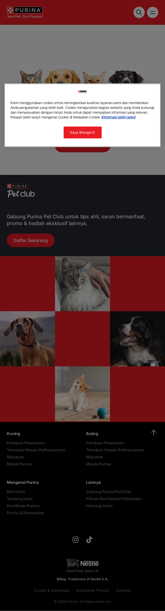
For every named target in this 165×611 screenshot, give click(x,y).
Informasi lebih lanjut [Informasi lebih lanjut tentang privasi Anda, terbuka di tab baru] (118, 117)
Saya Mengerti (82, 132)
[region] (82, 115)
